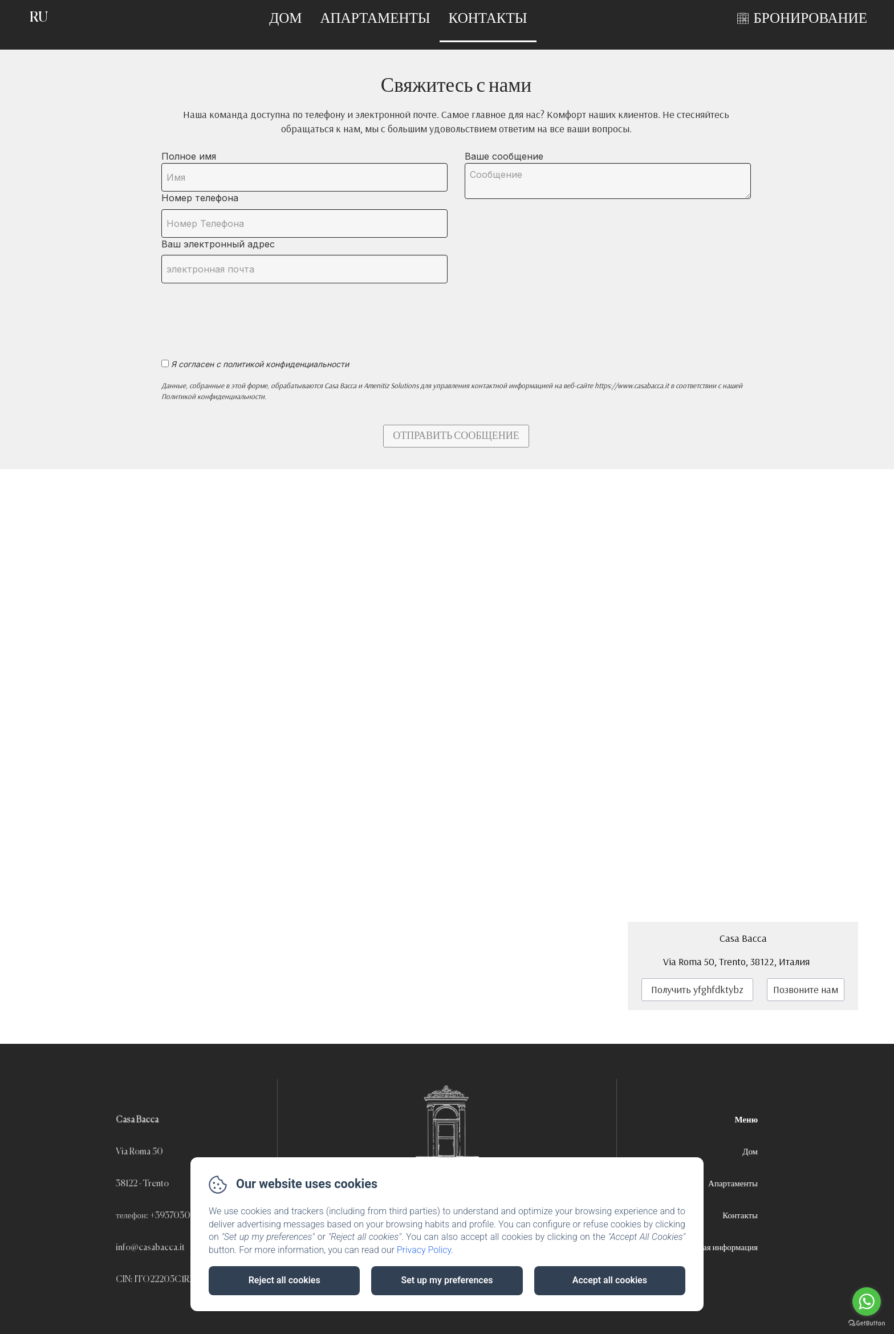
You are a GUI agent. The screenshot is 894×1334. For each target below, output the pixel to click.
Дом (285, 19)
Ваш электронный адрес (218, 244)
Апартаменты (375, 19)
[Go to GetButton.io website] (866, 1323)
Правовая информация (717, 1247)
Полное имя (188, 156)
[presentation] (248, 314)
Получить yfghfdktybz (697, 989)
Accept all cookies (609, 1280)
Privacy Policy (424, 1249)
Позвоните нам (805, 989)
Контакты (488, 19)
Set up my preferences (447, 1280)
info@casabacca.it (150, 1247)
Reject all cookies (284, 1280)
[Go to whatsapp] (866, 1301)
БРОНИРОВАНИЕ (810, 19)
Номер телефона (199, 198)
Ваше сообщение (504, 156)
